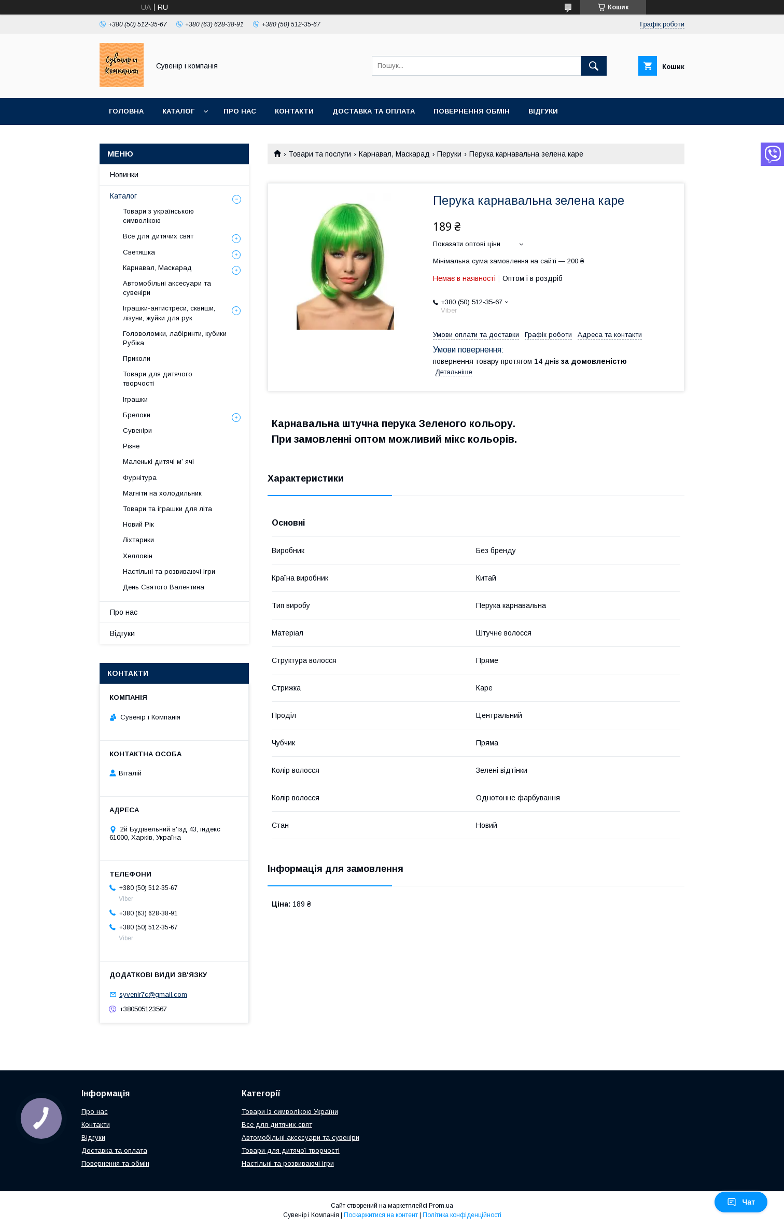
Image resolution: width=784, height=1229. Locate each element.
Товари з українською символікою (158, 215)
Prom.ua (441, 1205)
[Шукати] (594, 66)
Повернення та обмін (115, 1163)
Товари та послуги (319, 154)
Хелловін (137, 556)
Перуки (449, 154)
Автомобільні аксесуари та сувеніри (167, 287)
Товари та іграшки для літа (167, 509)
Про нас (239, 111)
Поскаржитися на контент (381, 1215)
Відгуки (543, 111)
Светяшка (139, 252)
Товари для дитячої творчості (291, 1150)
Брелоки (136, 415)
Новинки (124, 175)
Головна (126, 111)
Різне (131, 446)
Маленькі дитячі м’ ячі (158, 461)
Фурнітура (140, 478)
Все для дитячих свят (158, 236)
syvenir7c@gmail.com (153, 994)
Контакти (294, 111)
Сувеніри (137, 430)
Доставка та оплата (373, 111)
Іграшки (135, 399)
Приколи (136, 358)
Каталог (178, 111)
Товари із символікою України (290, 1111)
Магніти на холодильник (162, 493)
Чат (741, 1202)
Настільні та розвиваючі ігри (169, 571)
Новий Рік (138, 524)
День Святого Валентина (163, 587)
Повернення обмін (471, 111)
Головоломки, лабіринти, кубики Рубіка (175, 338)
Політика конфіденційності (462, 1215)
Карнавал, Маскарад (394, 154)
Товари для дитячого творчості (157, 378)
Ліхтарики (138, 540)
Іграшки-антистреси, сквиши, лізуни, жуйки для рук (169, 312)
